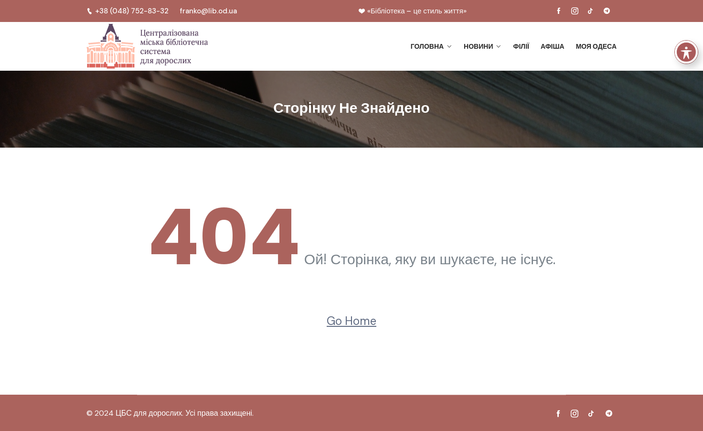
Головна (427, 46)
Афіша (553, 46)
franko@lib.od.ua (208, 11)
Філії (521, 46)
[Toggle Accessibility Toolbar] (686, 35)
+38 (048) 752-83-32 (127, 11)
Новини (478, 46)
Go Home (351, 320)
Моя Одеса (596, 46)
